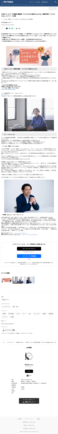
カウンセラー (37, 313)
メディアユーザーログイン (29, 248)
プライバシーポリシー (29, 419)
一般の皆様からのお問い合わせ (29, 428)
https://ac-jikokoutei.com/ (21, 233)
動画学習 (51, 313)
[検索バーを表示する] (56, 2)
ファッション (40, 4)
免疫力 (44, 313)
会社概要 (19, 419)
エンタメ (25, 4)
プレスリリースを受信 (34, 2)
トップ (3, 342)
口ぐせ (18, 313)
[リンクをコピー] (19, 28)
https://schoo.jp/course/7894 (8, 89)
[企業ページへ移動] (29, 357)
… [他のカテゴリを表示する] (45, 4)
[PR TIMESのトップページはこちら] (8, 2)
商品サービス (5, 299)
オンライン (5, 316)
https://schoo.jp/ (5, 94)
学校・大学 (15, 306)
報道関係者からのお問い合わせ (29, 422)
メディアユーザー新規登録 (29, 256)
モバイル (15, 4)
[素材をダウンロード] (16, 28)
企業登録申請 (44, 2)
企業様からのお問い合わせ (29, 425)
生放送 (12, 316)
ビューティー (32, 4)
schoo (29, 313)
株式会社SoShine (19, 342)
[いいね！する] (2, 28)
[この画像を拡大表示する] (6, 280)
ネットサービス (6, 306)
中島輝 (4, 313)
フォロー (29, 371)
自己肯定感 (11, 313)
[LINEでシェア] (12, 28)
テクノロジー (8, 4)
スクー (24, 313)
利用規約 (38, 419)
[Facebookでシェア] (9, 28)
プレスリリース (10, 342)
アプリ (20, 4)
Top (2, 4)
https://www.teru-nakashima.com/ (30, 234)
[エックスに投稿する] (7, 28)
